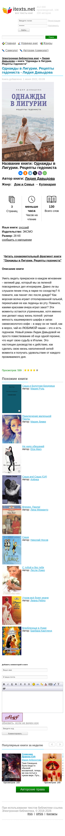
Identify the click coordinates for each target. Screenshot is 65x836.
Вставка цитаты (55, 684)
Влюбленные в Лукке (34, 628)
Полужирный (4, 684)
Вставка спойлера (4, 688)
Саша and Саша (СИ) (34, 476)
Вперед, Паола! (31, 506)
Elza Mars (36, 449)
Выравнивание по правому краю (29, 684)
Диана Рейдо (38, 600)
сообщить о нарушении (17, 239)
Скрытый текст (51, 684)
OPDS (39, 814)
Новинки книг (29, 43)
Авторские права (32, 789)
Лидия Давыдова (40, 178)
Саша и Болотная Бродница (38, 385)
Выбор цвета (46, 684)
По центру (25, 684)
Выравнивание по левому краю (21, 684)
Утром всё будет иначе (35, 597)
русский (24, 227)
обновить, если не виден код (20, 723)
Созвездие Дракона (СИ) (28, 755)
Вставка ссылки (38, 684)
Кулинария (47, 184)
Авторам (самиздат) (36, 50)
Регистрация (54, 20)
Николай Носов (39, 540)
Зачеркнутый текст (16, 684)
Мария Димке (38, 421)
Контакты (52, 814)
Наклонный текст (8, 684)
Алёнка (35, 479)
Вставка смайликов (34, 684)
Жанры (47, 43)
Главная (10, 43)
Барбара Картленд (41, 630)
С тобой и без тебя (33, 567)
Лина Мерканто (39, 509)
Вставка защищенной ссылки (42, 684)
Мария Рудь (37, 388)
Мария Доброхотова (31, 760)
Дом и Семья (24, 184)
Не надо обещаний (33, 446)
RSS (30, 814)
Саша (25, 537)
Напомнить (53, 25)
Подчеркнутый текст (12, 684)
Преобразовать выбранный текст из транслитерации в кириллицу (58, 684)
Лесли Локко (38, 570)
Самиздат (11, 50)
